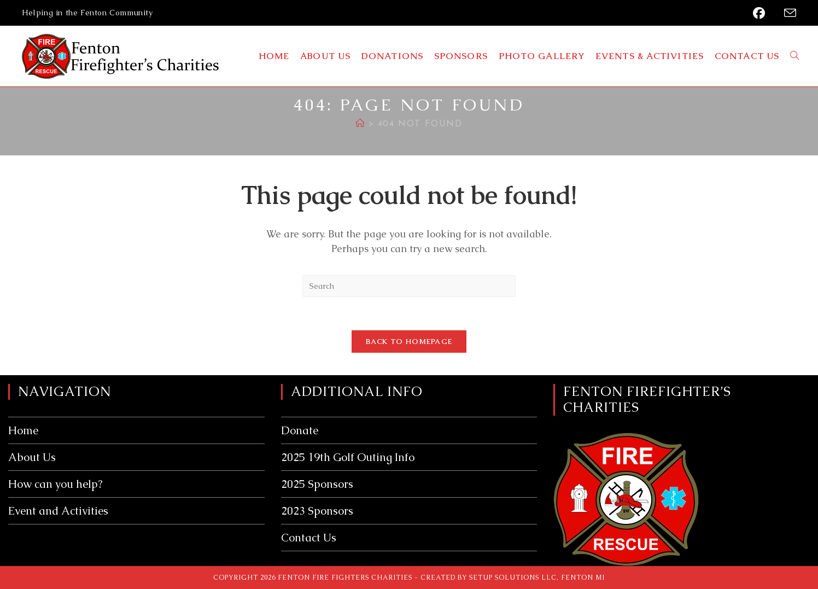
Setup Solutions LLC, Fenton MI (537, 577)
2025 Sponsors (317, 484)
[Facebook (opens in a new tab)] (761, 13)
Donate (299, 430)
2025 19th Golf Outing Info (347, 457)
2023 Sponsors (317, 511)
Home (23, 430)
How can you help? (55, 484)
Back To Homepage (409, 341)
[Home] (360, 124)
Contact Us (308, 537)
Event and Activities (58, 511)
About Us (32, 457)
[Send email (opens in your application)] (786, 13)
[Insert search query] (409, 286)
